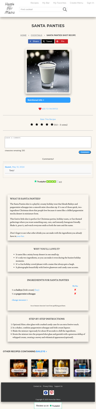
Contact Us (37, 386)
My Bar (46, 3)
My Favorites (59, 3)
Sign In (90, 3)
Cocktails (36, 35)
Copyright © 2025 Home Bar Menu (48, 399)
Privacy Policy (48, 386)
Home (23, 35)
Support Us (58, 386)
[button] (48, 100)
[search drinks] (65, 9)
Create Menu (76, 3)
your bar (20, 236)
